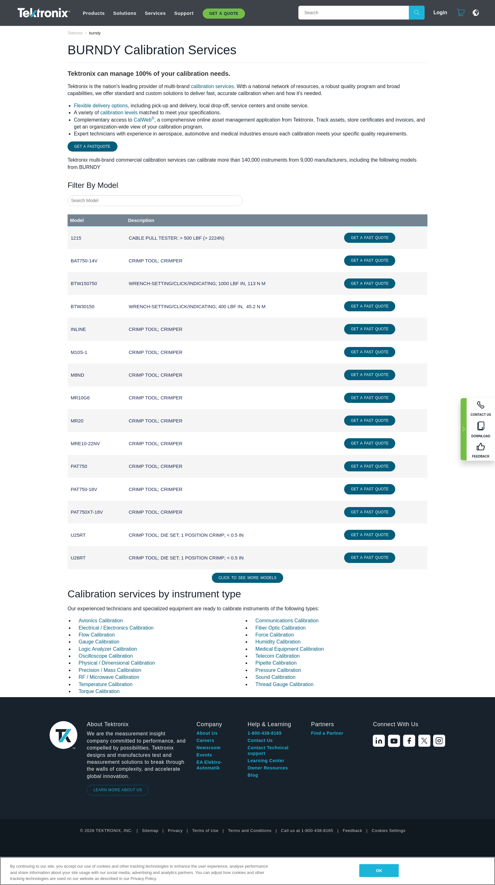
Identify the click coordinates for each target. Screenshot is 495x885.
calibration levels (119, 112)
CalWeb (144, 120)
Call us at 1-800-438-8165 (307, 830)
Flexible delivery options (101, 105)
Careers (205, 740)
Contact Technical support (268, 750)
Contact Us (260, 740)
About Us (207, 733)
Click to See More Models (247, 578)
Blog (253, 775)
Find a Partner (327, 733)
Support (184, 13)
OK (379, 870)
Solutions (124, 13)
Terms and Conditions (249, 830)
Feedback (352, 830)
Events (204, 754)
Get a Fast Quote (370, 238)
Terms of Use (205, 830)
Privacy (175, 830)
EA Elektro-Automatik (209, 765)
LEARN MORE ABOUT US (117, 790)
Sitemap (150, 830)
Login (437, 12)
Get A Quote (223, 13)
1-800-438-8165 (265, 733)
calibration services (212, 86)
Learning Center (266, 760)
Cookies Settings (388, 830)
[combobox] (155, 200)
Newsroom (208, 747)
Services (155, 13)
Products (94, 13)
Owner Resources (268, 767)
